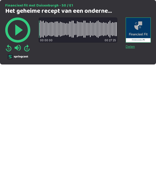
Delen (130, 47)
